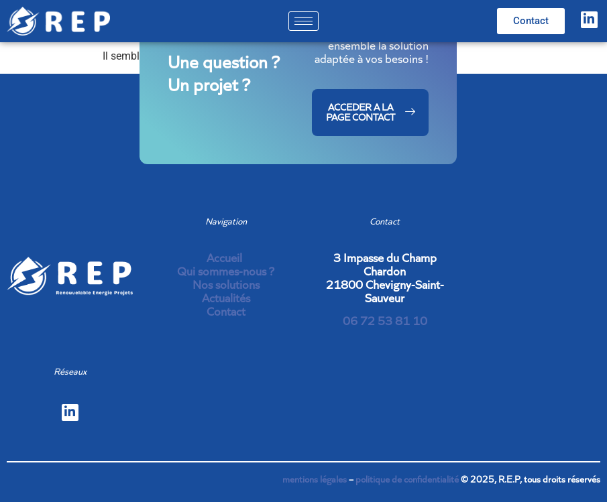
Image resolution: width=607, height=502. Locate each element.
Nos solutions (226, 284)
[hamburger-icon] (303, 21)
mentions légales (314, 479)
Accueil (226, 258)
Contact (226, 311)
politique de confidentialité (407, 479)
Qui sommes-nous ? (225, 271)
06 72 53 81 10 (385, 321)
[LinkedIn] (589, 19)
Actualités (226, 298)
